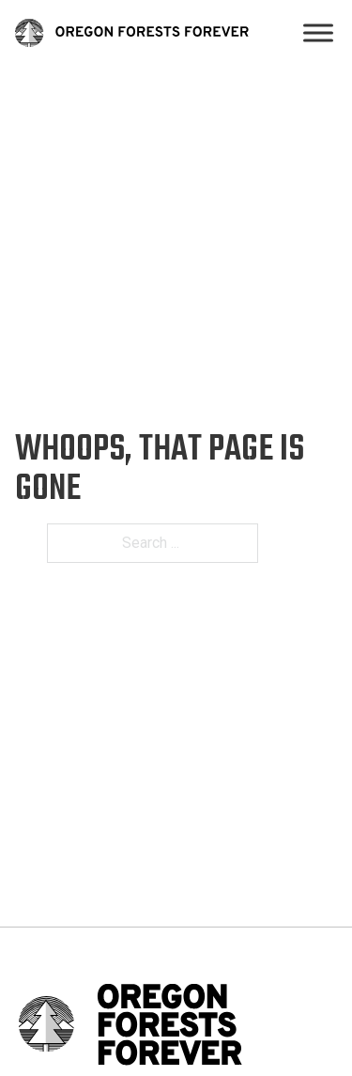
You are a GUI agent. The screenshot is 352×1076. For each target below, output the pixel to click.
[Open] (318, 33)
